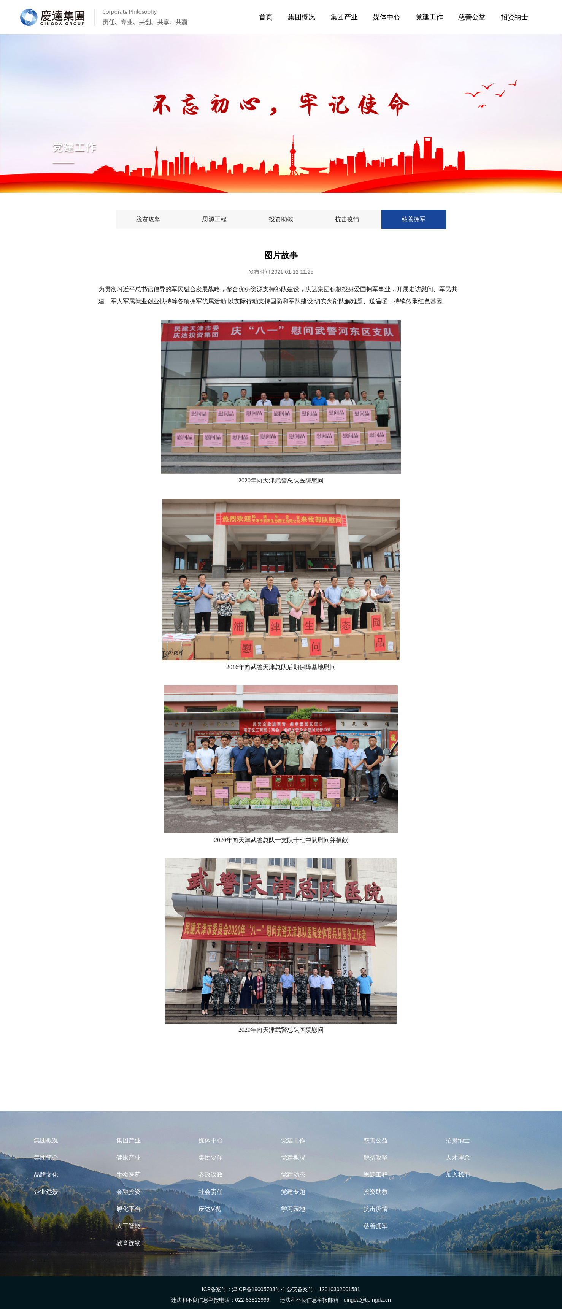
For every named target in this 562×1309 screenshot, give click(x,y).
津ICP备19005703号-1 (258, 1289)
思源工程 (376, 1174)
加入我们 (458, 1174)
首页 (264, 17)
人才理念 (458, 1157)
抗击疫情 (376, 1209)
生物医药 (128, 1174)
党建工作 (431, 17)
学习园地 (293, 1209)
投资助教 (376, 1191)
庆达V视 (209, 1209)
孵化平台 (128, 1209)
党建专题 (293, 1191)
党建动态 (293, 1174)
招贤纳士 (516, 17)
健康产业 (128, 1157)
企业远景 (46, 1191)
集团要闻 (210, 1157)
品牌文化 (46, 1174)
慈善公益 (474, 17)
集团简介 (46, 1157)
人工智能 (128, 1226)
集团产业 (346, 17)
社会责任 (210, 1191)
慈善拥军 (376, 1226)
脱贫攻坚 (376, 1157)
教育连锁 (128, 1243)
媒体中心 (388, 17)
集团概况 (303, 17)
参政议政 (210, 1174)
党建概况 (293, 1157)
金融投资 (128, 1191)
